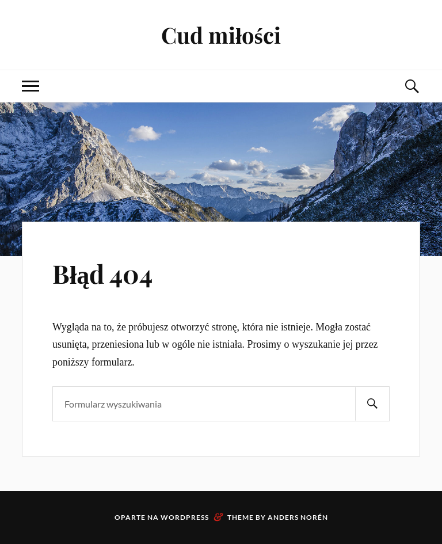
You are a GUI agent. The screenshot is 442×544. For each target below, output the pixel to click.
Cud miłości (221, 35)
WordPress (185, 517)
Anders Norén (298, 517)
